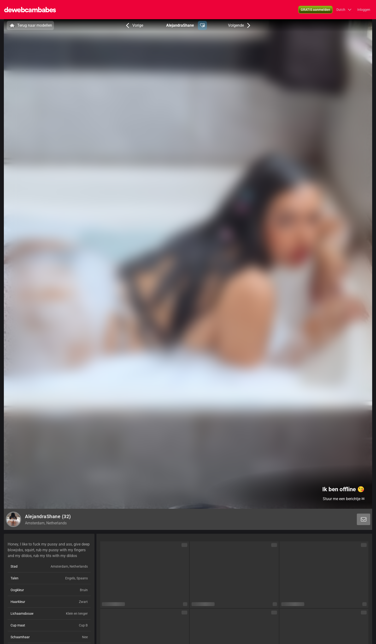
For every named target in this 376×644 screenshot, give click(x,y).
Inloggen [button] (363, 10)
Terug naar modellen (30, 25)
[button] (315, 9)
